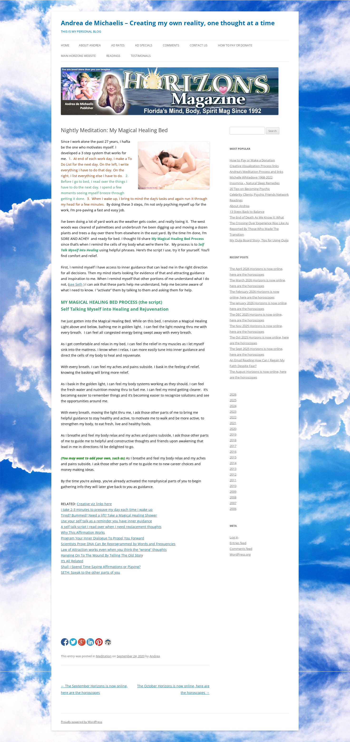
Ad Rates (118, 45)
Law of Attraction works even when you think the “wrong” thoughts (114, 549)
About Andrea (90, 45)
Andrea (155, 656)
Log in (234, 537)
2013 (233, 469)
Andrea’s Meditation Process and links (256, 171)
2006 (233, 509)
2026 (233, 394)
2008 (233, 497)
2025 (233, 400)
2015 (233, 457)
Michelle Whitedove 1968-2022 (251, 177)
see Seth (76, 284)
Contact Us (199, 45)
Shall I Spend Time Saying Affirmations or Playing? (101, 566)
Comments (171, 45)
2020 (233, 429)
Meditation (104, 656)
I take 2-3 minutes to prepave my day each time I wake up (107, 509)
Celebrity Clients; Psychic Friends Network (259, 194)
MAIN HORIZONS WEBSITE (78, 56)
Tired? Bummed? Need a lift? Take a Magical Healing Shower (109, 515)
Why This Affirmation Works (83, 532)
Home (65, 45)
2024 (233, 406)
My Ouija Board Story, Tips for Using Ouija (259, 240)
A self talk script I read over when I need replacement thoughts (111, 526)
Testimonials (141, 56)
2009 (233, 491)
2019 (233, 434)
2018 (233, 440)
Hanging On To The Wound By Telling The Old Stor (101, 555)
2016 (233, 451)
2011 (233, 480)
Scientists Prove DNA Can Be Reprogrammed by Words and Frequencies (118, 544)
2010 (233, 486)
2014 (233, 463)
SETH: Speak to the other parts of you (90, 572)
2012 (233, 474)
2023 (233, 411)
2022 (233, 417)
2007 (233, 503)
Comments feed (241, 549)
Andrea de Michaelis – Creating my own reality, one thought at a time (168, 23)
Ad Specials (143, 45)
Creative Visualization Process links (254, 166)
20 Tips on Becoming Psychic (250, 189)
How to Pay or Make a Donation (252, 160)
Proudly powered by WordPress (81, 722)
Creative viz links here (94, 504)
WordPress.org (240, 554)
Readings (113, 56)
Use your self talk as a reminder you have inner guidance (106, 521)
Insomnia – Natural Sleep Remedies (255, 183)
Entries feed (238, 543)
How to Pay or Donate (235, 45)
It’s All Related (72, 561)
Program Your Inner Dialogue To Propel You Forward (102, 538)
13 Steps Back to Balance (247, 211)
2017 (233, 446)
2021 (233, 423)
